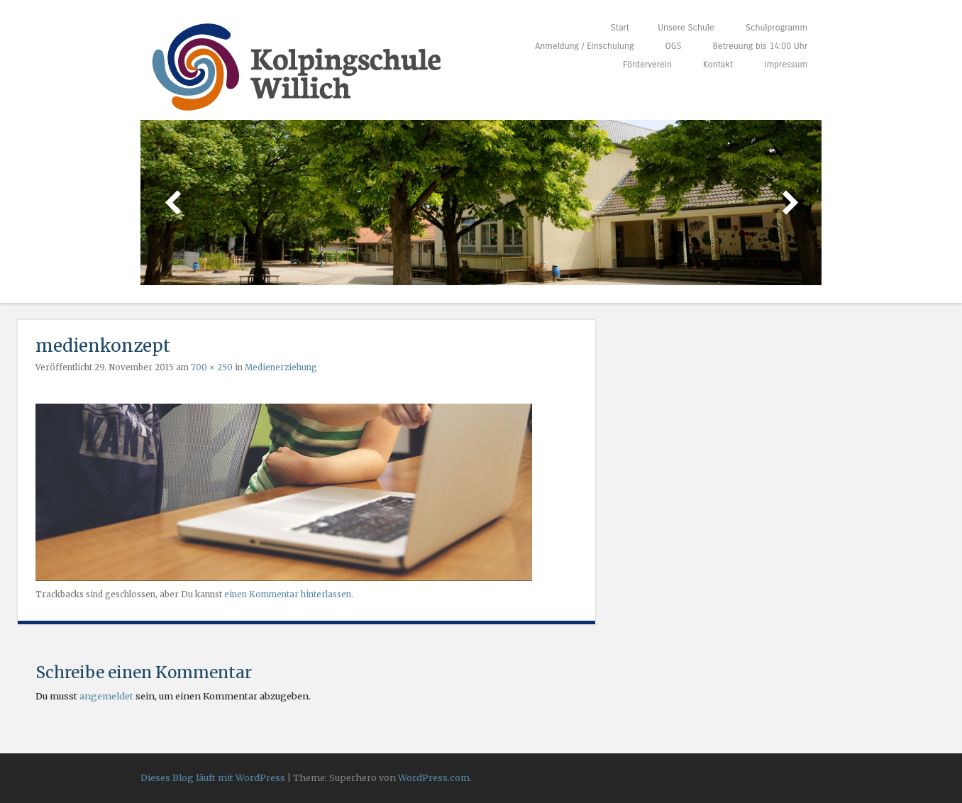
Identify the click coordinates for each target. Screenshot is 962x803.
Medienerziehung (281, 367)
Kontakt (718, 64)
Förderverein (647, 64)
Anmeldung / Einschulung (584, 45)
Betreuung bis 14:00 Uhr (760, 45)
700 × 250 (212, 367)
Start (620, 27)
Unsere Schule (686, 27)
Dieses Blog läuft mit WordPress (212, 777)
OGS (673, 45)
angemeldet (106, 696)
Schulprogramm (776, 27)
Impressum (785, 64)
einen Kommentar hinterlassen (287, 594)
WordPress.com (434, 777)
